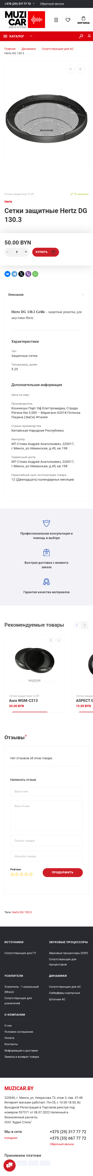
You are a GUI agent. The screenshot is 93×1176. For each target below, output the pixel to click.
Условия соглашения (18, 1031)
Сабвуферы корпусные (64, 993)
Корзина (83, 20)
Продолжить (62, 872)
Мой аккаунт (89, 35)
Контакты (11, 1044)
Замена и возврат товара (21, 1056)
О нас (8, 1025)
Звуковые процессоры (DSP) (68, 953)
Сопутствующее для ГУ (20, 953)
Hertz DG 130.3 (21, 912)
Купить (45, 252)
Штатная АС (57, 999)
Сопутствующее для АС (65, 986)
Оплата (9, 1038)
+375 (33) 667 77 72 (68, 1138)
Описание (46, 294)
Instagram (11, 1138)
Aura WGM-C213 (23, 701)
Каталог (13, 36)
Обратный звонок (52, 3)
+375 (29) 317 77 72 (17, 3)
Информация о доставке (21, 1050)
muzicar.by (18, 1088)
